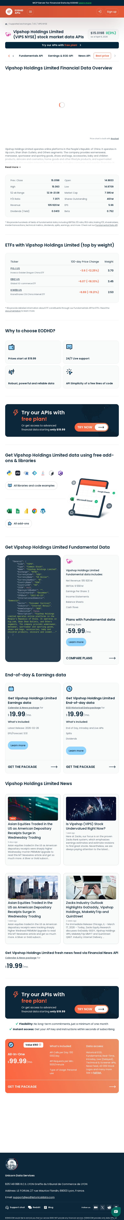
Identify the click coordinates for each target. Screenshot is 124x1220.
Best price (102, 56)
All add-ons (18, 523)
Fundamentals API (31, 56)
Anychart (115, 138)
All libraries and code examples (31, 485)
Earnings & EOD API (60, 56)
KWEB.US (16, 290)
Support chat (15, 1207)
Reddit (34, 1207)
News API (84, 56)
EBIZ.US (15, 279)
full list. (97, 1072)
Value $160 (33, 1045)
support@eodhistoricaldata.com (34, 1197)
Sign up (111, 11)
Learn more (85, 2)
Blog (48, 1207)
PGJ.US (15, 268)
